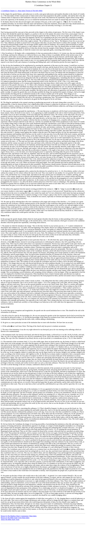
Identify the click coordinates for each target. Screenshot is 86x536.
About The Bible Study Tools (10, 519)
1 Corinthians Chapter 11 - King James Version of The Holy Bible (21, 11)
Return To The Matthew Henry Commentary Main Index (19, 516)
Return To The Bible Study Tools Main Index (15, 518)
